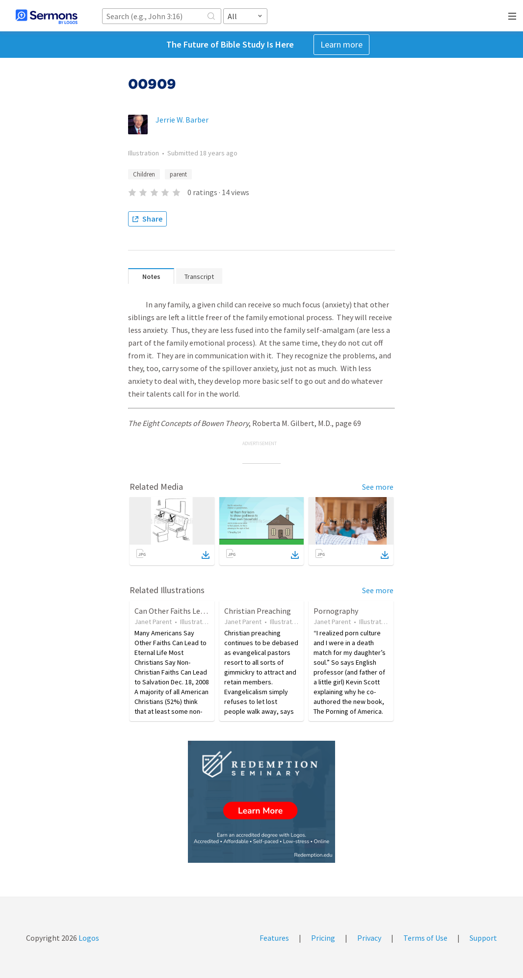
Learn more (341, 44)
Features (274, 938)
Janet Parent (153, 621)
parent (178, 174)
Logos (88, 938)
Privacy (369, 938)
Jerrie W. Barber (182, 120)
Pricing (323, 938)
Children (144, 174)
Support (483, 938)
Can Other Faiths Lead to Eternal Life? (198, 611)
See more (377, 487)
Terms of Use (425, 938)
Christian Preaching (257, 611)
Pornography (336, 611)
